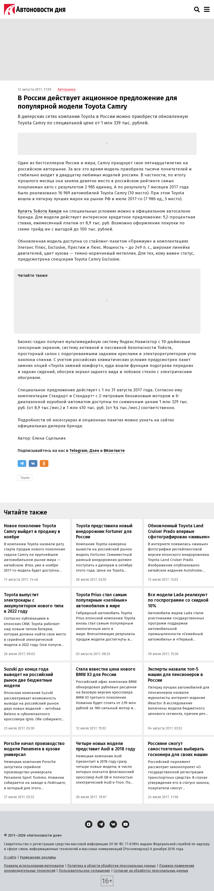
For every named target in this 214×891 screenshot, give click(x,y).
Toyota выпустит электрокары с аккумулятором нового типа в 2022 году (33, 603)
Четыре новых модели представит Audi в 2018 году (105, 746)
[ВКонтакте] (33, 463)
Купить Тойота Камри (40, 211)
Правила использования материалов (34, 866)
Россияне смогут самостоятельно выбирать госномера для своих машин (178, 749)
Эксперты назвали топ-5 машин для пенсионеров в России (175, 674)
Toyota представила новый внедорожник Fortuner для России (104, 531)
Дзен (94, 450)
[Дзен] (88, 824)
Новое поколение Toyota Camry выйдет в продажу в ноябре (32, 531)
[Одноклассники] (44, 463)
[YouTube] (125, 824)
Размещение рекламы (38, 857)
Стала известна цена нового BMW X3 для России (105, 671)
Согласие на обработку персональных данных (151, 871)
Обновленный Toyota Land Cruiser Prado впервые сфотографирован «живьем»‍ (179, 531)
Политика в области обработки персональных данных (111, 866)
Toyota (24, 477)
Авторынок (66, 89)
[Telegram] (22, 463)
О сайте (10, 857)
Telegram (78, 450)
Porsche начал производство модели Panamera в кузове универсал (34, 749)
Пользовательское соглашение (84, 871)
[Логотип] (34, 9)
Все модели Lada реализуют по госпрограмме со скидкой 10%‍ (178, 600)
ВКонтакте (114, 450)
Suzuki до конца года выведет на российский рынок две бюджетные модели (28, 677)
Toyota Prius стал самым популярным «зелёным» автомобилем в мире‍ (101, 600)
